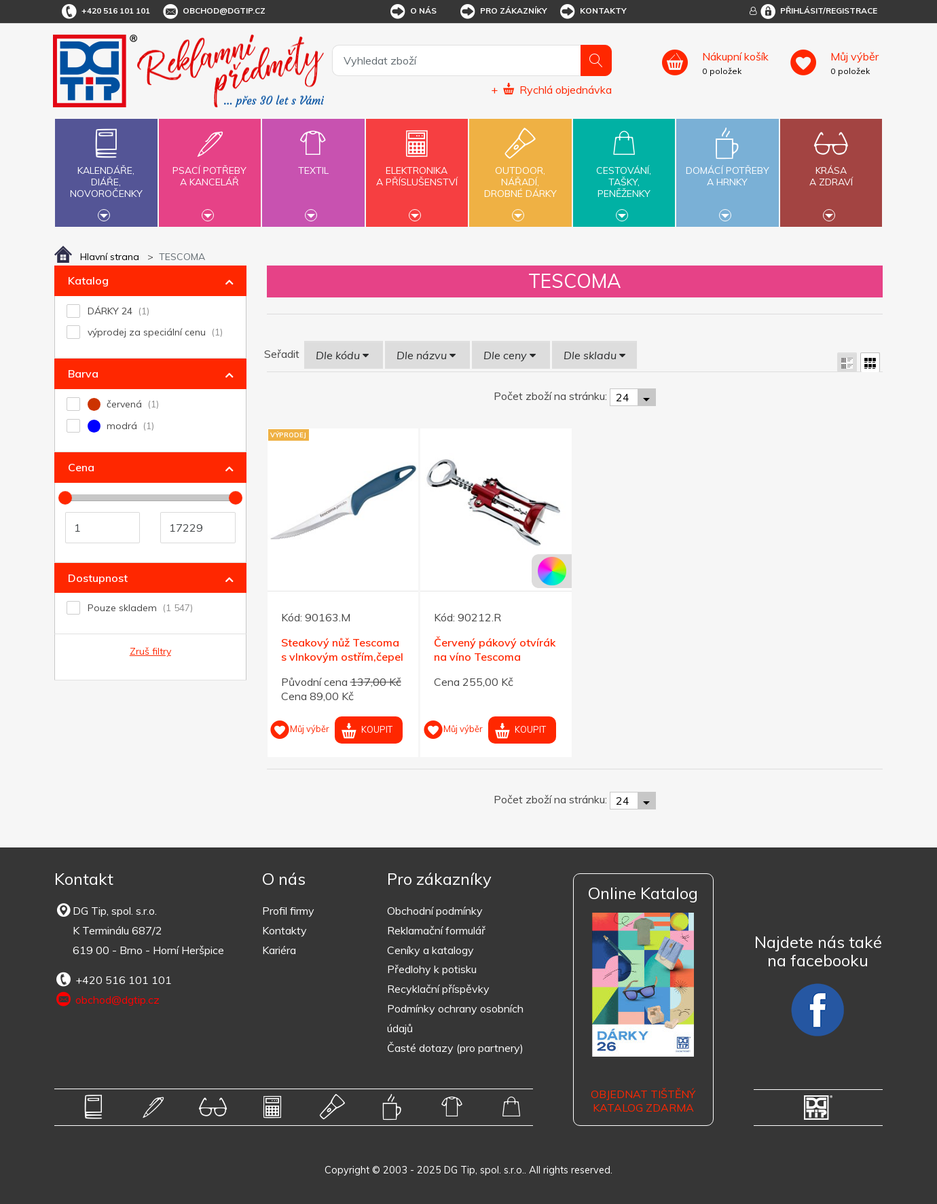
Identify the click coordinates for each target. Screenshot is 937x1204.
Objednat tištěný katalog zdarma (643, 1101)
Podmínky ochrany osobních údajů (455, 1018)
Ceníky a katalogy (430, 950)
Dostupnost (98, 578)
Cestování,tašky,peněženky (624, 171)
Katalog (88, 280)
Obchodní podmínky (435, 910)
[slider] (65, 498)
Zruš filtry (150, 651)
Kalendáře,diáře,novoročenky (106, 171)
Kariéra (279, 950)
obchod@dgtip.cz (213, 11)
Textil (313, 163)
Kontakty (592, 11)
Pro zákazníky (502, 11)
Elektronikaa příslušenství (417, 168)
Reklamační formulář (436, 930)
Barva (83, 373)
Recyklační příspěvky (438, 989)
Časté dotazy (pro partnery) (455, 1048)
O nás (412, 11)
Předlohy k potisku (432, 969)
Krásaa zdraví (831, 168)
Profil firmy (288, 910)
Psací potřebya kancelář (210, 168)
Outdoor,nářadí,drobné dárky (520, 171)
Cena (81, 467)
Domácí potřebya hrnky (727, 168)
